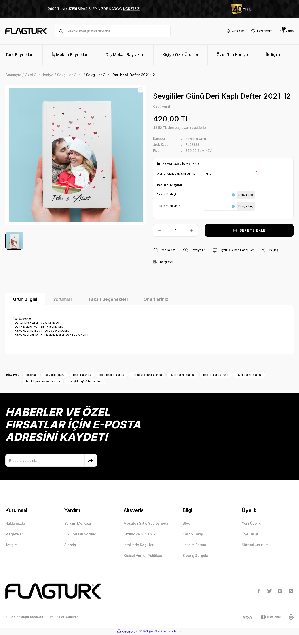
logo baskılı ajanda (111, 375)
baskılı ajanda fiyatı (215, 375)
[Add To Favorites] (140, 90)
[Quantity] (175, 231)
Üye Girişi (250, 535)
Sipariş (70, 545)
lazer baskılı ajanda (249, 375)
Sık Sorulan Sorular (80, 535)
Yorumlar (62, 300)
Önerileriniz (155, 300)
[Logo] (26, 31)
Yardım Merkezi (77, 524)
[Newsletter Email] (51, 461)
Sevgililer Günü (198, 139)
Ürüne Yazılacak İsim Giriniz (176, 173)
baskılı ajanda (82, 375)
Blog (186, 524)
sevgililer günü (55, 375)
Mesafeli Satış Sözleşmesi (146, 524)
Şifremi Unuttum (255, 545)
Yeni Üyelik (251, 524)
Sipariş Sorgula (195, 556)
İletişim (11, 545)
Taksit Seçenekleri (108, 300)
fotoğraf (31, 375)
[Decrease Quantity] (159, 231)
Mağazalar (14, 535)
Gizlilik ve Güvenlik (140, 535)
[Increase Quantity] (191, 231)
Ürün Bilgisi (25, 300)
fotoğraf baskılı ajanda (147, 375)
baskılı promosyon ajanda (43, 382)
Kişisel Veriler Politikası (143, 556)
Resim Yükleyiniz (168, 194)
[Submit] (90, 461)
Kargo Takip (193, 535)
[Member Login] (230, 31)
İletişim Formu (194, 545)
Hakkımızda (15, 524)
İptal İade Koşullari (139, 545)
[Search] (113, 31)
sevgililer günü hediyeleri (84, 382)
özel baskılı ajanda (182, 375)
